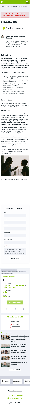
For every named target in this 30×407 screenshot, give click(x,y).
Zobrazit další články (15, 370)
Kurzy (7, 6)
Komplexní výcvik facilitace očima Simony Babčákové (19, 345)
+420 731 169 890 (15, 395)
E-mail (6, 219)
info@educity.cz (15, 398)
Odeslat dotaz (15, 258)
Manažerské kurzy (15, 6)
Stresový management (7, 273)
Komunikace (22, 271)
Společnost (7, 232)
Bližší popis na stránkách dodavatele (14, 179)
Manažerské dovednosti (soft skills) (10, 271)
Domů (2, 6)
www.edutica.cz (16, 328)
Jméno (6, 212)
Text (5, 246)
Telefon (6, 226)
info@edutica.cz (16, 326)
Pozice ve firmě (8, 239)
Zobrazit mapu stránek (15, 391)
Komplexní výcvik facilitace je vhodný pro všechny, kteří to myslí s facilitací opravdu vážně (20, 338)
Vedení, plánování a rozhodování (9, 269)
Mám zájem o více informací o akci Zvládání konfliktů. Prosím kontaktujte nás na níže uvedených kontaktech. (15, 251)
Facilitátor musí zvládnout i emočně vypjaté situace (19, 357)
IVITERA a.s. (20, 403)
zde (24, 15)
